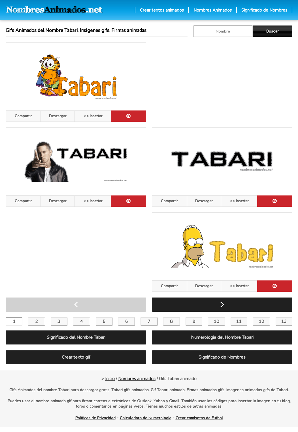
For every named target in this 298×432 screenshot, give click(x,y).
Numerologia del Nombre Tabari (222, 337)
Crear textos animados (162, 10)
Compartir (23, 116)
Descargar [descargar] (58, 116)
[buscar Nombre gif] (223, 31)
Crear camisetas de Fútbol (199, 418)
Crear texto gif (76, 357)
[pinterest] (128, 116)
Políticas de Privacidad (95, 418)
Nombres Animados (212, 10)
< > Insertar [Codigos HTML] (93, 116)
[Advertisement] (221, 82)
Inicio (110, 379)
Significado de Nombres (264, 10)
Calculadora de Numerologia (145, 418)
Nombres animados (137, 379)
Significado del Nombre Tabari (76, 337)
